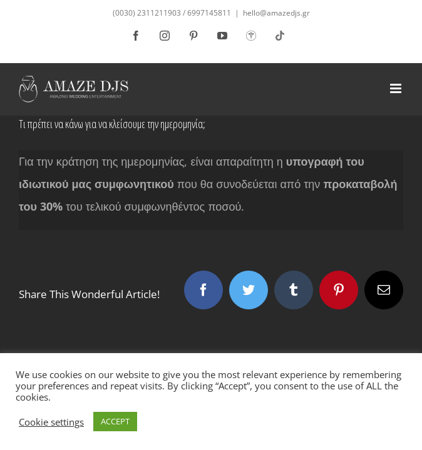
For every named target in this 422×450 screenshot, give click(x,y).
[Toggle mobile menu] (396, 79)
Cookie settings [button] (51, 422)
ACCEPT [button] (115, 421)
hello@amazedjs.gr (276, 13)
